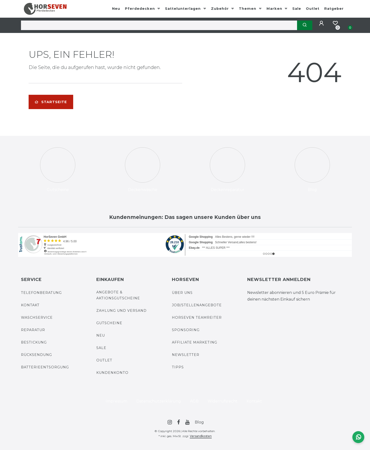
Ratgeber (334, 8)
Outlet (312, 8)
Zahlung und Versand (121, 310)
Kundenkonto (112, 373)
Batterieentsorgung (45, 367)
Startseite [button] (51, 102)
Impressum (116, 401)
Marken (275, 8)
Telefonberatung (41, 293)
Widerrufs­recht (222, 401)
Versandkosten (201, 436)
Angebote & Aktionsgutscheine (118, 295)
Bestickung (34, 342)
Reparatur (33, 330)
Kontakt (30, 305)
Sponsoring (186, 330)
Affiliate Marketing (194, 342)
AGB (194, 401)
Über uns (182, 293)
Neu (116, 8)
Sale (296, 8)
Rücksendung (36, 355)
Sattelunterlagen (183, 8)
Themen (248, 8)
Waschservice (37, 317)
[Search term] (159, 25)
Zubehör (220, 8)
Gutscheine (109, 323)
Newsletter (185, 355)
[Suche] (304, 25)
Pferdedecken (140, 8)
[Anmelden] (322, 23)
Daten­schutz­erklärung (158, 401)
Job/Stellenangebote (197, 305)
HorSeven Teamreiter (197, 317)
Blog (199, 422)
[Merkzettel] (335, 23)
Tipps (178, 367)
